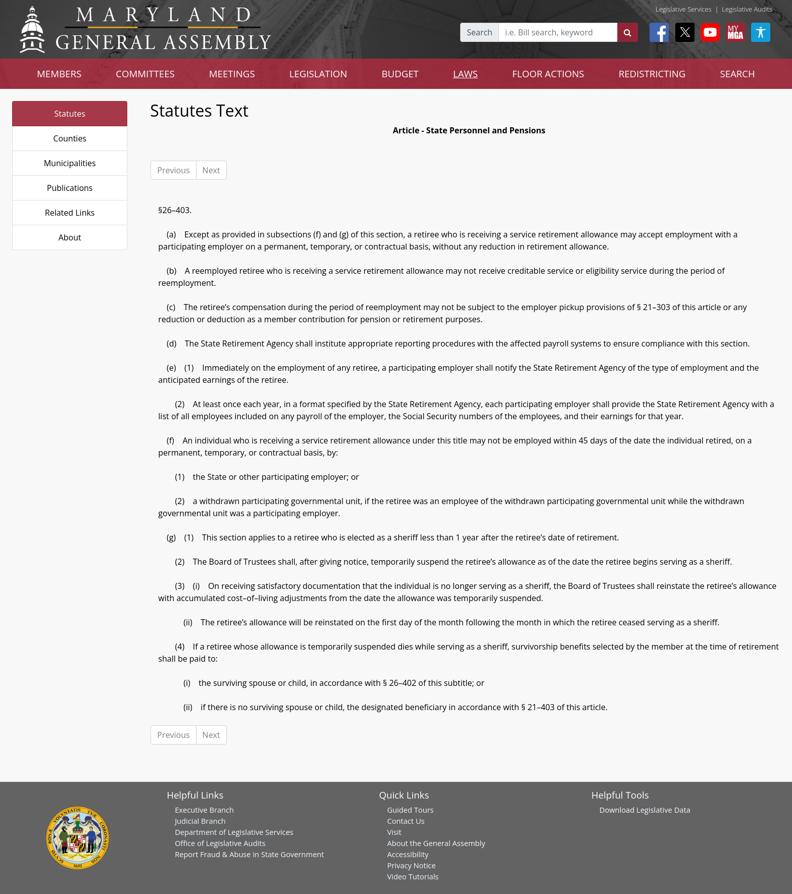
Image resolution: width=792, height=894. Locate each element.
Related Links (70, 212)
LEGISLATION (318, 73)
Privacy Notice (411, 865)
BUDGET (399, 73)
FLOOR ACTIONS (548, 73)
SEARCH (737, 73)
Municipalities (70, 163)
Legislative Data (663, 810)
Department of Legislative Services (234, 832)
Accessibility (407, 854)
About (70, 237)
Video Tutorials (412, 876)
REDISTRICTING (652, 73)
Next (211, 170)
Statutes (70, 113)
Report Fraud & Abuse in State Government (249, 854)
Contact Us (405, 821)
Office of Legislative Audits (220, 843)
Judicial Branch (200, 821)
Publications (70, 187)
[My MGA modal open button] (733, 32)
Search (479, 32)
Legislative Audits (747, 9)
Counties (69, 138)
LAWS (465, 73)
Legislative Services (684, 9)
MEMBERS (59, 73)
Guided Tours (410, 810)
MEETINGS (232, 73)
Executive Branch (204, 810)
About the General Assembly (436, 843)
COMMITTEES (145, 73)
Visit (394, 832)
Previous (173, 170)
